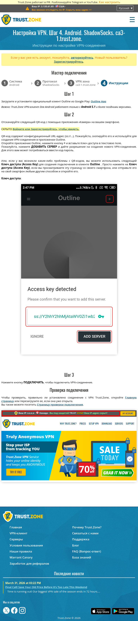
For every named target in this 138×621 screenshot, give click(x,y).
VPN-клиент (18, 533)
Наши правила (21, 551)
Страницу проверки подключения (60, 404)
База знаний (81, 557)
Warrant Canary (21, 557)
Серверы (16, 539)
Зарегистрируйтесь (68, 62)
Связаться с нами (85, 533)
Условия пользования (26, 545)
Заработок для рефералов (29, 563)
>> (62, 9)
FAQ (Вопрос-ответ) (86, 551)
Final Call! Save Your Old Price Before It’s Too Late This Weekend (46, 587)
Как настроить (109, 2)
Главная (16, 527)
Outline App (98, 101)
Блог (75, 545)
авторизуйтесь (82, 57)
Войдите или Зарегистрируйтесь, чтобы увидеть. (46, 129)
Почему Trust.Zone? (86, 527)
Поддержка (80, 539)
